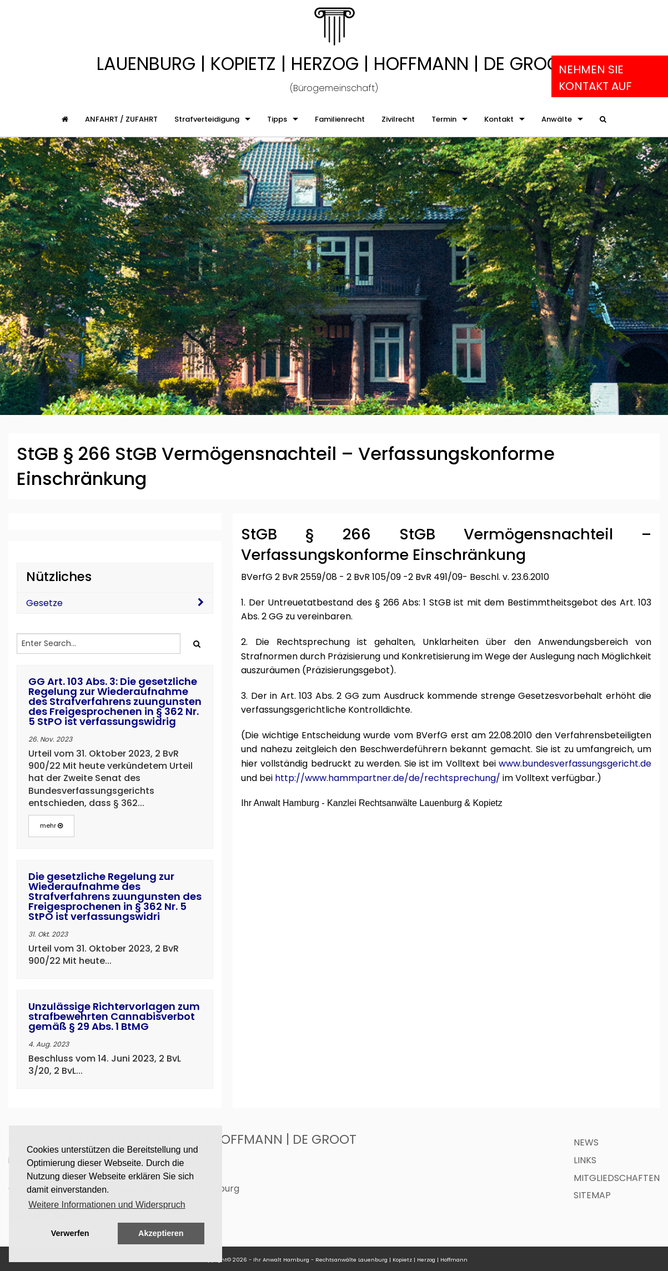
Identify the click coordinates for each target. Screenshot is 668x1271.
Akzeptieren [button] (161, 1233)
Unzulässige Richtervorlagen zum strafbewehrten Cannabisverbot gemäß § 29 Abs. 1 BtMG (114, 1016)
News (586, 1142)
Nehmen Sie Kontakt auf (595, 78)
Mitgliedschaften (617, 1178)
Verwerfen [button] (70, 1233)
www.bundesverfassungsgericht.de (575, 763)
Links (585, 1160)
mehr (51, 825)
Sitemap (592, 1195)
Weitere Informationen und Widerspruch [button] (106, 1204)
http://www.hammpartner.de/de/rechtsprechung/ (387, 778)
